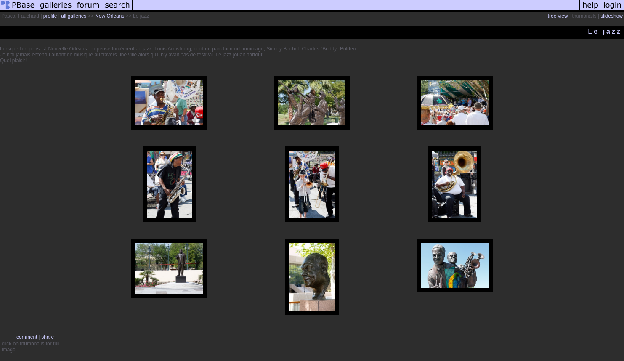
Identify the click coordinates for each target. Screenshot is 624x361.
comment (26, 337)
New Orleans (109, 16)
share (47, 337)
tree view (558, 16)
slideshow (611, 16)
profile (50, 16)
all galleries (73, 16)
